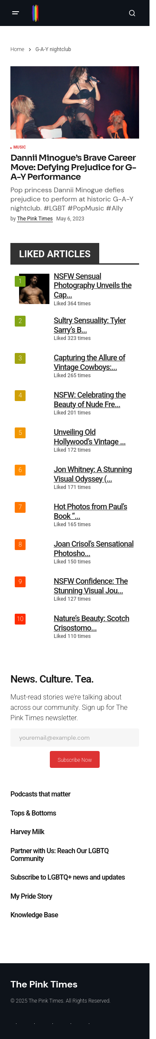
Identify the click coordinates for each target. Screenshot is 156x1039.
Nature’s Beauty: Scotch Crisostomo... (91, 623)
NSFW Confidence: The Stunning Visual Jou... (91, 585)
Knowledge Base (34, 915)
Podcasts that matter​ (40, 794)
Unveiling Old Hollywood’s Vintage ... (90, 436)
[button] (15, 13)
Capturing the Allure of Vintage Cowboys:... (89, 362)
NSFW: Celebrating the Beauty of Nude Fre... (90, 399)
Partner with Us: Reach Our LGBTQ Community (59, 855)
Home (17, 49)
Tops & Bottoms (33, 813)
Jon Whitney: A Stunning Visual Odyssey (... (93, 474)
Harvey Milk (27, 832)
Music (19, 148)
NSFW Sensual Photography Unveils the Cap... (92, 285)
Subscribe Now (75, 760)
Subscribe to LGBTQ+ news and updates (67, 877)
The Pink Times (44, 984)
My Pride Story (31, 896)
